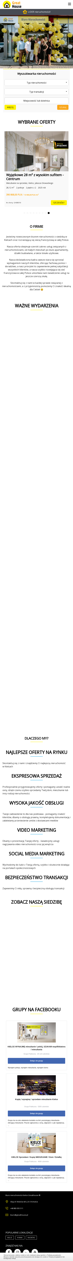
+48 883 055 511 (16, 1208)
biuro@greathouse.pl (19, 1215)
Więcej (10, 107)
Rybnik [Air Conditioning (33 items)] (20, 1238)
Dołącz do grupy (36, 1061)
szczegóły (58, 202)
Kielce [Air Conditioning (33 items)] (9, 1238)
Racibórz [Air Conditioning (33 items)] (31, 1238)
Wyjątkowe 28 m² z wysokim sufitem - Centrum (35, 177)
